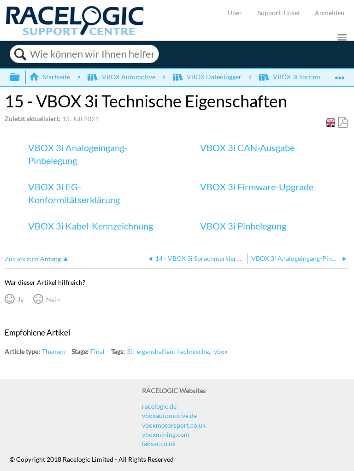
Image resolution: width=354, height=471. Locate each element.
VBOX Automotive (122, 77)
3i (129, 351)
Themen (53, 351)
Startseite (50, 77)
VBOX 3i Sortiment (294, 77)
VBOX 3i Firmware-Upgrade (256, 186)
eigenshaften (155, 351)
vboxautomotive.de (169, 415)
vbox (221, 351)
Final (97, 351)
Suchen (20, 54)
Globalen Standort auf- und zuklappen (340, 74)
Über (235, 13)
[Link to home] (75, 33)
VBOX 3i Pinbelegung (243, 225)
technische (193, 351)
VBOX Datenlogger (208, 77)
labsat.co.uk (159, 443)
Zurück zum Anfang (33, 259)
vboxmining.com (165, 434)
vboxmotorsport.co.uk (174, 425)
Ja (21, 299)
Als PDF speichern (342, 123)
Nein (53, 299)
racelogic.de (159, 406)
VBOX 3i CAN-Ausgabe (247, 147)
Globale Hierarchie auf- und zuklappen (21, 77)
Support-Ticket (279, 13)
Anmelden (329, 13)
